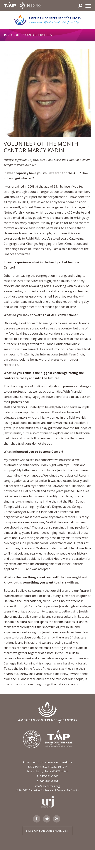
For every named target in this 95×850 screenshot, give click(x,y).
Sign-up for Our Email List (47, 830)
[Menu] (88, 5)
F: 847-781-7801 (47, 781)
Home (5, 35)
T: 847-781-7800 (48, 776)
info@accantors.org (47, 786)
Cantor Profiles (38, 35)
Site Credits (73, 790)
